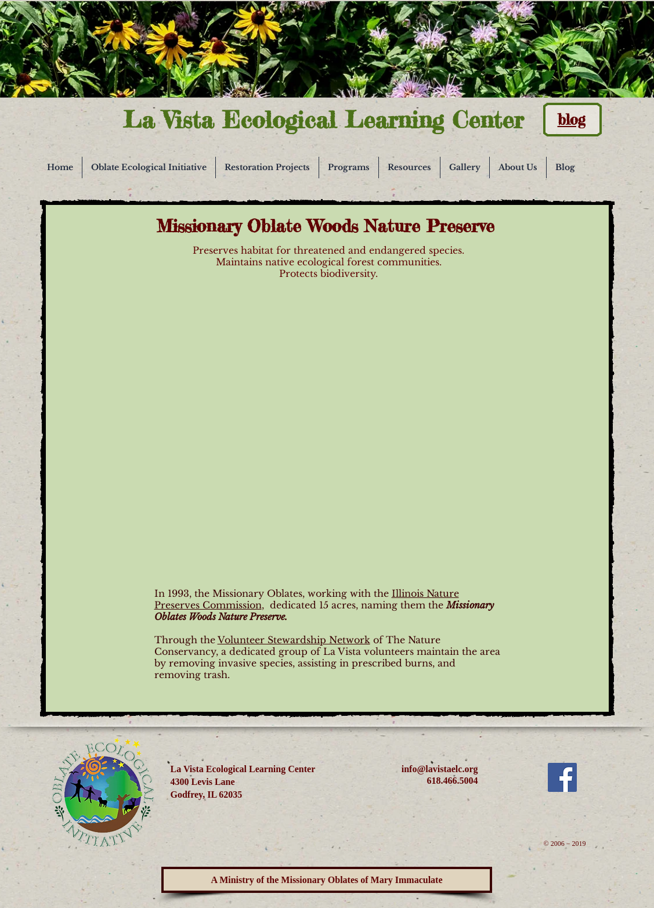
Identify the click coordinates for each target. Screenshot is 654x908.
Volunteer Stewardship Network (294, 640)
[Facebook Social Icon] (562, 777)
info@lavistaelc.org (440, 769)
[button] (148, 167)
